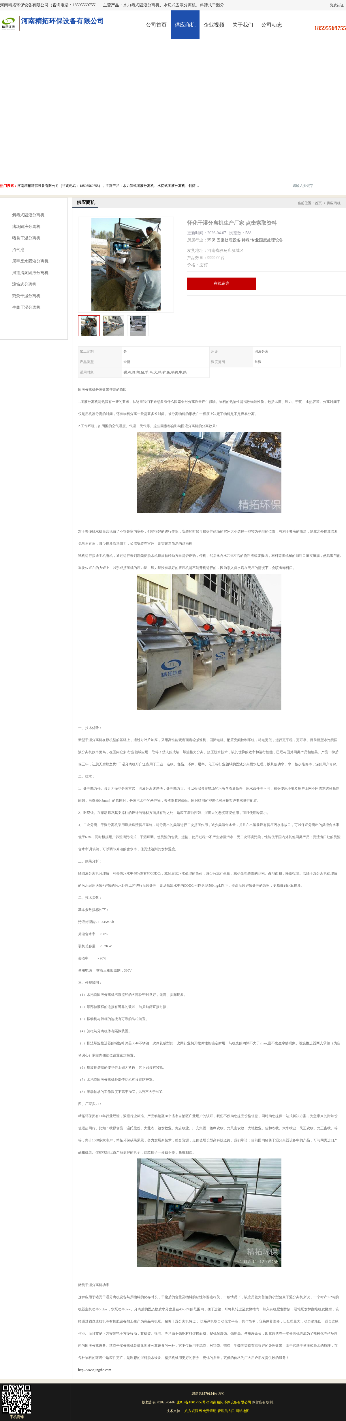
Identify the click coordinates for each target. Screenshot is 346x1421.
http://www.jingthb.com (94, 1370)
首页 (318, 203)
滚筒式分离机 (24, 284)
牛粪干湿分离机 (26, 307)
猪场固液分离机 (26, 226)
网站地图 (242, 1411)
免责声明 (210, 1411)
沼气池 (18, 250)
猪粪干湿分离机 (26, 238)
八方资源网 (193, 1411)
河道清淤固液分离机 (30, 273)
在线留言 (222, 283)
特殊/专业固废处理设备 (262, 240)
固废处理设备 (229, 240)
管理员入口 (226, 1411)
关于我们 (242, 25)
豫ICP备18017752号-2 (192, 1402)
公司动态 (271, 25)
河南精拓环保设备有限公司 (230, 1402)
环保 (211, 240)
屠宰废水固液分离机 (30, 261)
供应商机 (185, 25)
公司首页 (156, 25)
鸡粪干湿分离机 (26, 296)
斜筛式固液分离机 (28, 215)
